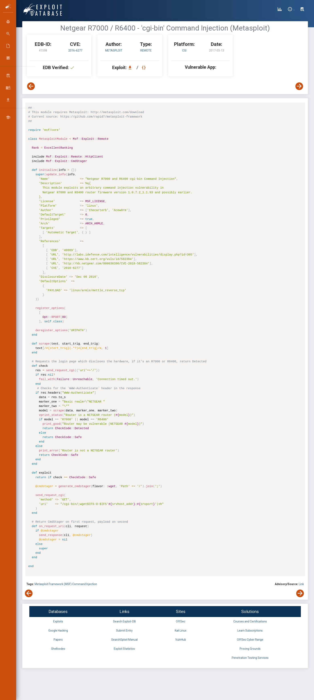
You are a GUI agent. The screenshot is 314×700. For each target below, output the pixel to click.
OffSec (180, 621)
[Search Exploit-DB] (302, 10)
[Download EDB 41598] (131, 67)
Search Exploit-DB (124, 621)
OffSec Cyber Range (250, 639)
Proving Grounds (250, 648)
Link (301, 584)
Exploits (58, 621)
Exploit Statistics (124, 648)
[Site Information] (291, 10)
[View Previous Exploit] (31, 86)
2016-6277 (75, 50)
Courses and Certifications (250, 621)
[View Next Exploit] (299, 86)
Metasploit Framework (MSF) (53, 584)
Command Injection (84, 584)
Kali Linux (180, 630)
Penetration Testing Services (250, 657)
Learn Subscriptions (250, 630)
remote (146, 50)
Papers (58, 639)
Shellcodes (58, 648)
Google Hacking (58, 630)
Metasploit (113, 50)
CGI (184, 50)
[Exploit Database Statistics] (279, 10)
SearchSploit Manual (124, 639)
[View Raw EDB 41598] (144, 67)
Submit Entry (124, 630)
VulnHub (180, 639)
